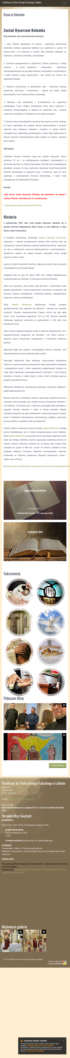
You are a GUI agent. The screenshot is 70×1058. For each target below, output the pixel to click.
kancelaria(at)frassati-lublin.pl (20, 799)
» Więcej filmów (57, 765)
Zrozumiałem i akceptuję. (35, 1051)
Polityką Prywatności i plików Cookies (40, 1045)
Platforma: (55, 961)
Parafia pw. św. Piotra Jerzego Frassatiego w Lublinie (22, 2)
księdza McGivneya (21, 304)
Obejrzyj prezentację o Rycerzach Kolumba (23, 205)
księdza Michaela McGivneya (52, 238)
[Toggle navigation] (64, 3)
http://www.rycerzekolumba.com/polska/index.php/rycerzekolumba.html (38, 466)
